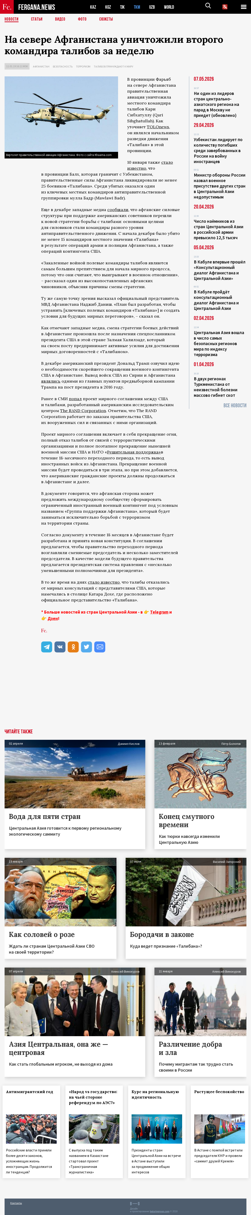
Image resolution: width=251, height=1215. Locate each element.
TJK (122, 7)
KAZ (93, 7)
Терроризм (83, 66)
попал (75, 398)
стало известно (104, 582)
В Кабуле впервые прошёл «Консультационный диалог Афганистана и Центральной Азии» (220, 270)
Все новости (235, 405)
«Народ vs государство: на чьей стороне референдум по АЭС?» (94, 1100)
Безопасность (63, 66)
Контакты (16, 1201)
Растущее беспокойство (210, 1094)
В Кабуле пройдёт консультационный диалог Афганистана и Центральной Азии (216, 300)
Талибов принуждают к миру (113, 66)
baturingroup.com (160, 1210)
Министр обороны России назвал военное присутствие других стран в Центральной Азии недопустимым (220, 186)
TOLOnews (158, 126)
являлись (50, 381)
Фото (84, 19)
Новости (12, 19)
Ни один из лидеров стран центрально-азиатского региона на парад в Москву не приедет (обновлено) (216, 104)
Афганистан (41, 66)
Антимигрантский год (27, 1094)
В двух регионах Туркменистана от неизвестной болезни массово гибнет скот (216, 387)
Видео (62, 19)
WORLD (170, 7)
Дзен (53, 618)
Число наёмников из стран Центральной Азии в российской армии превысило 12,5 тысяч (218, 229)
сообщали (117, 209)
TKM (138, 7)
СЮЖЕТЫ (108, 19)
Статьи (38, 19)
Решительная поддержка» (134, 452)
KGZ (108, 7)
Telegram (159, 612)
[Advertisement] (125, 695)
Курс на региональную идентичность (152, 1097)
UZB (153, 7)
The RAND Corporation (83, 410)
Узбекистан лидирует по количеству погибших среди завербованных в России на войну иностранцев (218, 150)
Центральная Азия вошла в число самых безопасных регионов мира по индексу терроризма (219, 343)
